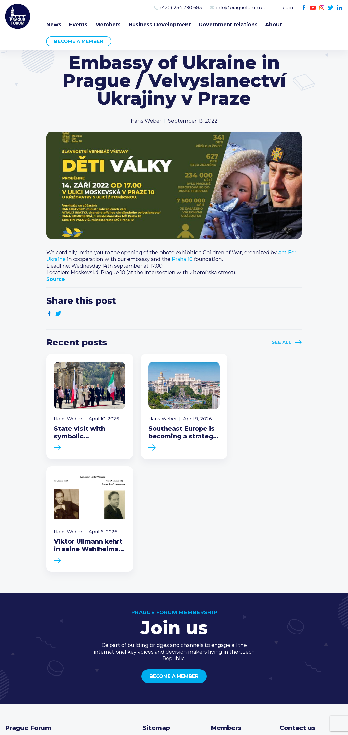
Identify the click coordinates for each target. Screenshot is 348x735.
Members (108, 24)
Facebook (304, 8)
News (53, 24)
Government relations (228, 24)
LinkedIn (340, 8)
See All (282, 342)
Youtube (313, 8)
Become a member (78, 41)
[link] (182, 259)
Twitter (331, 8)
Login (286, 7)
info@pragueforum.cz (241, 7)
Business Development (159, 24)
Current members (234, 630)
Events (78, 24)
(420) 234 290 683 (181, 7)
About (273, 24)
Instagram (322, 8)
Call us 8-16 (293, 630)
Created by (174, 725)
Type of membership (237, 638)
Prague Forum (18, 16)
